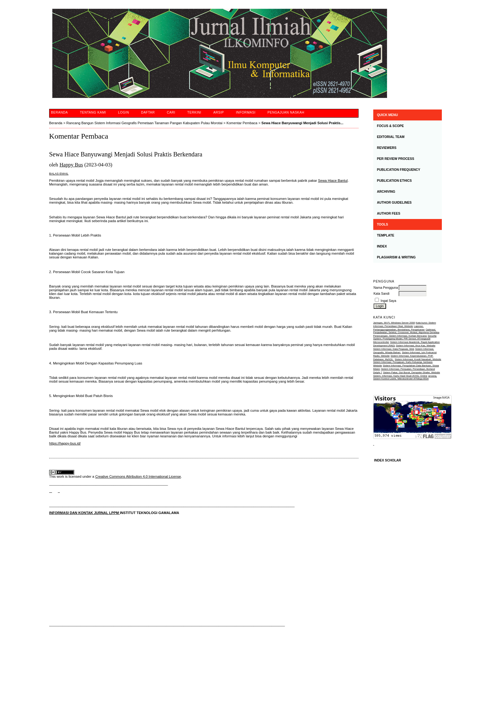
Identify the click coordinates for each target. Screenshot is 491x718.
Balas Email (59, 173)
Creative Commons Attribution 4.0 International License (138, 476)
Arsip (218, 112)
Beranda (59, 112)
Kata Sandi (382, 293)
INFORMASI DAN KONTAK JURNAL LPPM (84, 513)
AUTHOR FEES (388, 213)
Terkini (194, 112)
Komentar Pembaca (241, 123)
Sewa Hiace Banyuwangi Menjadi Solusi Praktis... (302, 123)
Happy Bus (71, 165)
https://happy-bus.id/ (65, 443)
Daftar (148, 112)
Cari (171, 112)
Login (123, 112)
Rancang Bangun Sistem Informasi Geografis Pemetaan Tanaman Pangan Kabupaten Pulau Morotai (144, 123)
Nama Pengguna (386, 287)
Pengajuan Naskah (285, 112)
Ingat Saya (388, 301)
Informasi (245, 112)
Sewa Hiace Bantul (333, 180)
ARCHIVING (386, 191)
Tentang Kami (93, 112)
